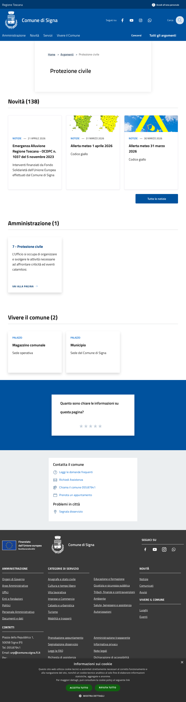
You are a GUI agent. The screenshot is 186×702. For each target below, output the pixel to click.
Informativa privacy (106, 644)
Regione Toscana (12, 5)
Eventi (143, 617)
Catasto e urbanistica (61, 605)
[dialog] (93, 680)
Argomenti (67, 54)
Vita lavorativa (57, 592)
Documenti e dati (12, 618)
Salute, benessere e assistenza (113, 605)
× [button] (182, 662)
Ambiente (100, 598)
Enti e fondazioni (12, 599)
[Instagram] (138, 20)
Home (51, 54)
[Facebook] (120, 20)
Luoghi (144, 610)
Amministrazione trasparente (112, 637)
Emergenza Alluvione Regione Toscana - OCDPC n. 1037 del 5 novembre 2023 (34, 151)
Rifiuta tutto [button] (107, 687)
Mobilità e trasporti (60, 618)
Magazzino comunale (28, 345)
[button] (93, 696)
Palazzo (17, 337)
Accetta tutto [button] (79, 687)
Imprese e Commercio (61, 599)
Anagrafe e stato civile (62, 579)
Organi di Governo (13, 579)
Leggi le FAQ (55, 651)
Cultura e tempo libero (62, 585)
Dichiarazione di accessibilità (111, 657)
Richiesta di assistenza (62, 657)
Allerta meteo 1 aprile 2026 (91, 146)
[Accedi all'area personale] (165, 5)
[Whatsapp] (147, 20)
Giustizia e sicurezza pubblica (112, 585)
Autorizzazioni (102, 611)
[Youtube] (129, 20)
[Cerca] (179, 20)
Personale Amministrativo (18, 612)
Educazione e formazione (109, 579)
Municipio (78, 345)
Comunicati (146, 585)
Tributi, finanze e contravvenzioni (114, 592)
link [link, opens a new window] (128, 680)
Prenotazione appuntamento (65, 637)
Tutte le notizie (156, 199)
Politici (6, 605)
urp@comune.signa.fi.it (25, 652)
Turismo (53, 612)
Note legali (100, 651)
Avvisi (143, 592)
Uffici (5, 592)
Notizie (17, 138)
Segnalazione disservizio (63, 644)
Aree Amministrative (15, 585)
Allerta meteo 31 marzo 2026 (147, 148)
